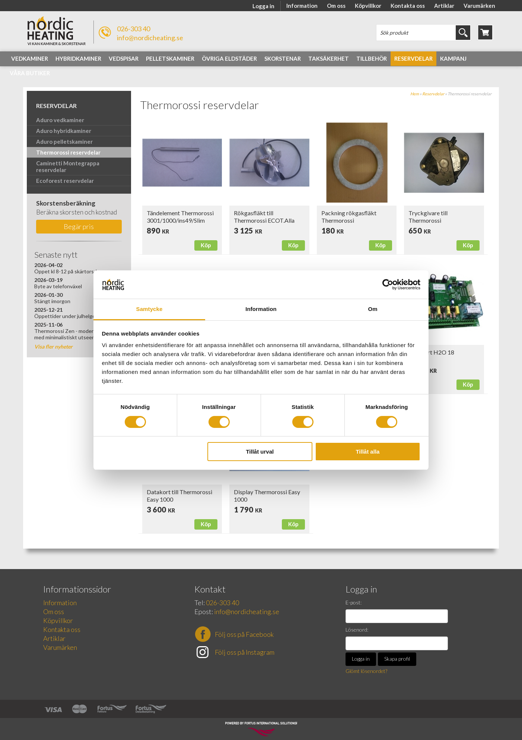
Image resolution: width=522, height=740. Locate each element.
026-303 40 (133, 29)
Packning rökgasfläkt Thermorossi (348, 216)
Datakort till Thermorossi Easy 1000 (179, 495)
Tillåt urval (260, 451)
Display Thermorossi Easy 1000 (267, 495)
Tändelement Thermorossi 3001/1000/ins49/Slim (180, 216)
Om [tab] (372, 309)
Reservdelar (433, 93)
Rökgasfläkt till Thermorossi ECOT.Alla (264, 216)
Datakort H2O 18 (431, 352)
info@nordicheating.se (150, 38)
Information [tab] (261, 309)
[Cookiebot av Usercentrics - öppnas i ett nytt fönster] (387, 284)
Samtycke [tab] (149, 309)
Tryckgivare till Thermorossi (428, 216)
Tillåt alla (367, 451)
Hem (414, 93)
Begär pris (79, 226)
